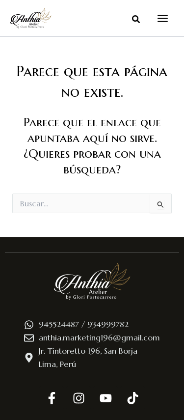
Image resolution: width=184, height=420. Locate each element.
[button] (136, 19)
